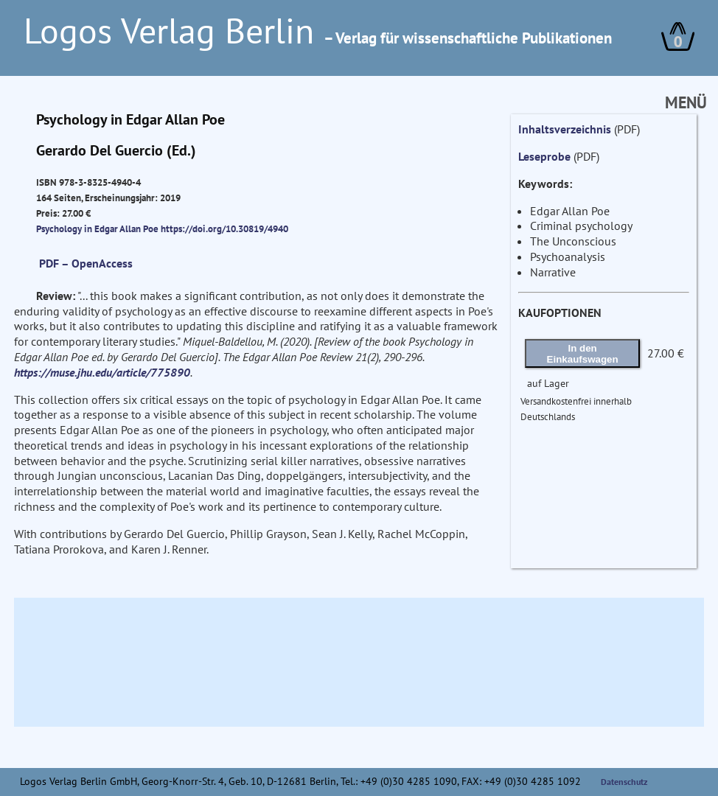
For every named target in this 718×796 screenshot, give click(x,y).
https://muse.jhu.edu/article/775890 (102, 372)
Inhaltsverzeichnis (564, 129)
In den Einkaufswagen (582, 354)
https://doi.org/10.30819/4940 (224, 228)
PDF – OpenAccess (86, 263)
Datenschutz (624, 781)
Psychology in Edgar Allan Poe (98, 228)
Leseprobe (544, 156)
